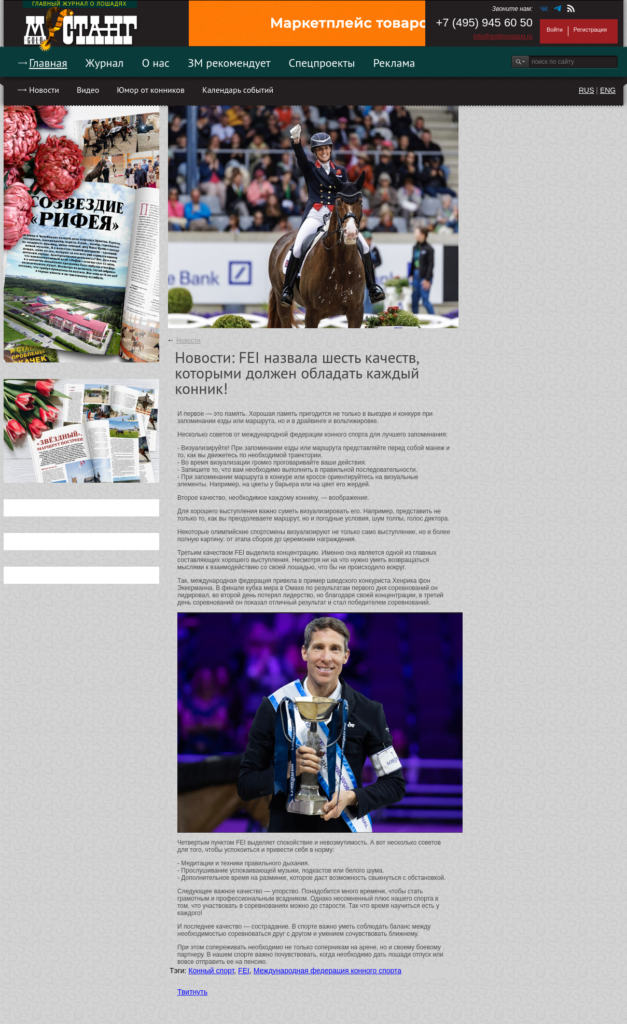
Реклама (394, 62)
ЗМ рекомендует (229, 62)
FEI (243, 970)
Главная (48, 62)
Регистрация (590, 29)
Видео (88, 90)
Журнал (105, 62)
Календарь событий (237, 90)
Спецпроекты (322, 62)
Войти (555, 29)
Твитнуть (192, 992)
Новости (44, 90)
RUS (586, 90)
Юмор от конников (151, 90)
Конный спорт (211, 970)
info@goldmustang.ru (503, 36)
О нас (156, 62)
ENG (608, 90)
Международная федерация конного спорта (327, 970)
